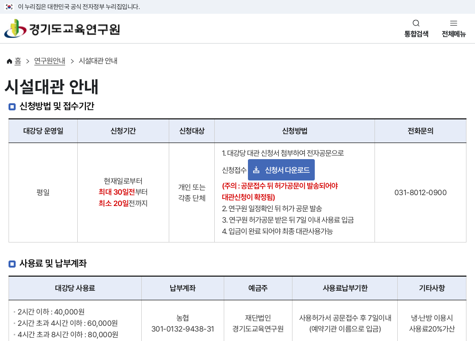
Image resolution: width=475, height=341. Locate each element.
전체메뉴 (454, 34)
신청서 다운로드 (287, 170)
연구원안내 (49, 60)
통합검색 (416, 34)
